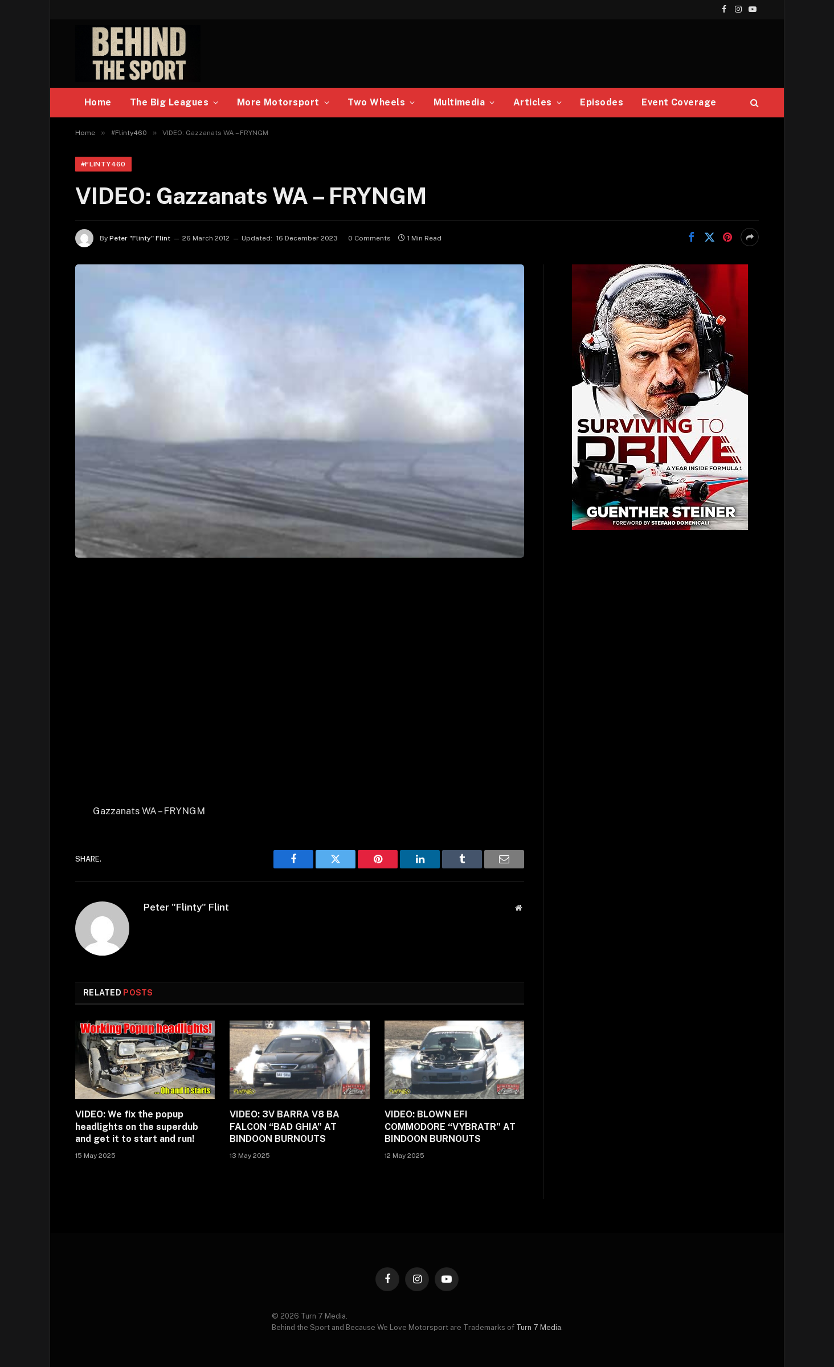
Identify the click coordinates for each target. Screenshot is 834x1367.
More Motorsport (278, 102)
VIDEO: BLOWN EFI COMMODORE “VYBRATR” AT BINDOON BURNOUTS (450, 1127)
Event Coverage (679, 102)
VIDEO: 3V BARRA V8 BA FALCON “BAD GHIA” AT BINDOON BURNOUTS (285, 1127)
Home (98, 102)
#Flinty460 (103, 164)
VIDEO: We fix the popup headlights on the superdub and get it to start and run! (136, 1127)
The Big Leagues (169, 102)
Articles (532, 102)
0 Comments (369, 238)
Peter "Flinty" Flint (139, 238)
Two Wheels (376, 102)
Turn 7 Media (538, 1327)
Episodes (601, 102)
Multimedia (459, 102)
